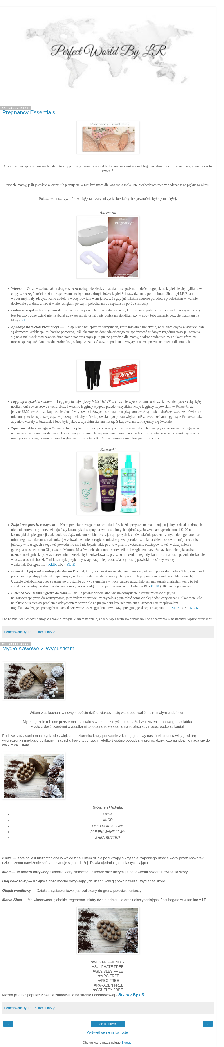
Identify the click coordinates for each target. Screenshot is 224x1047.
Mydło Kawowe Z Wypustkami (39, 648)
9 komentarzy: (45, 632)
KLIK (25, 320)
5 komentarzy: (45, 1008)
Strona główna (108, 1023)
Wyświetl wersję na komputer (108, 1032)
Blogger (126, 1042)
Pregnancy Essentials (28, 112)
